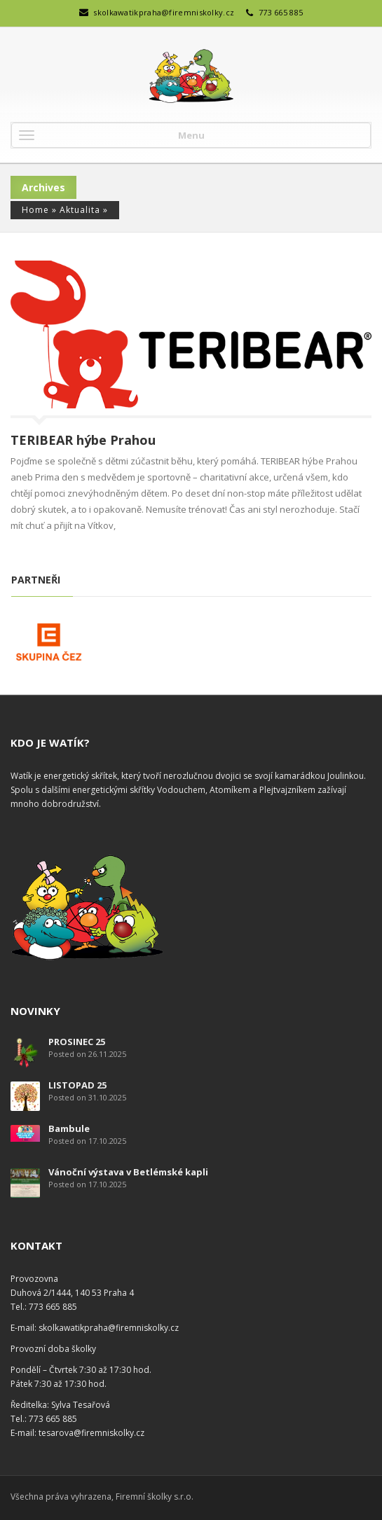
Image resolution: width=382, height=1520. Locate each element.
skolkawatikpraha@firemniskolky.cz (163, 12)
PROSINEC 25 (76, 1041)
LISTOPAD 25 (77, 1085)
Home (35, 210)
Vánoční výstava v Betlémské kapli (128, 1172)
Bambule (69, 1128)
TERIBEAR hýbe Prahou (83, 439)
